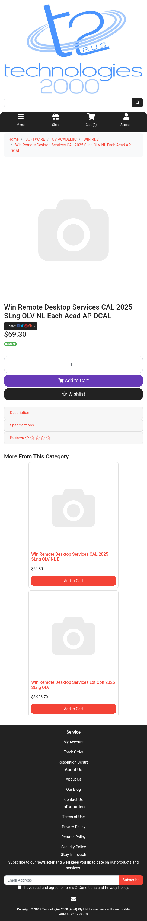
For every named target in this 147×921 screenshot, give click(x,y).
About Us (73, 779)
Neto (126, 909)
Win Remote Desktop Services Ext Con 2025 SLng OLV (73, 685)
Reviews (30, 437)
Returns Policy (73, 837)
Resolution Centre (73, 762)
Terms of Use (73, 817)
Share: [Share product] (20, 326)
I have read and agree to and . (73, 887)
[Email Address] (61, 880)
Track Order (73, 752)
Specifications (22, 425)
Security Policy (73, 847)
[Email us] (73, 899)
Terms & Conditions (80, 887)
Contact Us (73, 799)
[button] (73, 394)
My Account (73, 742)
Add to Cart (73, 380)
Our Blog (73, 789)
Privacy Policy (73, 827)
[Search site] (137, 102)
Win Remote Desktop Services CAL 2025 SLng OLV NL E (69, 557)
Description (19, 412)
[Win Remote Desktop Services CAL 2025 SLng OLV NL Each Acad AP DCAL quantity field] (73, 364)
